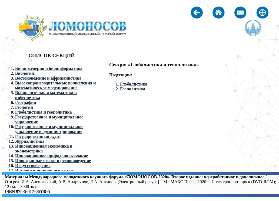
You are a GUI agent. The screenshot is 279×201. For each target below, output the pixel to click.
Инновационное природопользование (51, 156)
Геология (24, 107)
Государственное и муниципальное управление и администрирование (49, 129)
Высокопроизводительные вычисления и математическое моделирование (55, 85)
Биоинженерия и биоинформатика (48, 68)
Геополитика (132, 89)
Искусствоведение (33, 165)
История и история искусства (44, 170)
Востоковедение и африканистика (48, 78)
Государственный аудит (38, 136)
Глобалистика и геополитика (43, 112)
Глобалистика (133, 84)
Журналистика (29, 141)
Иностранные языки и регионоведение (53, 160)
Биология (24, 73)
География (25, 102)
